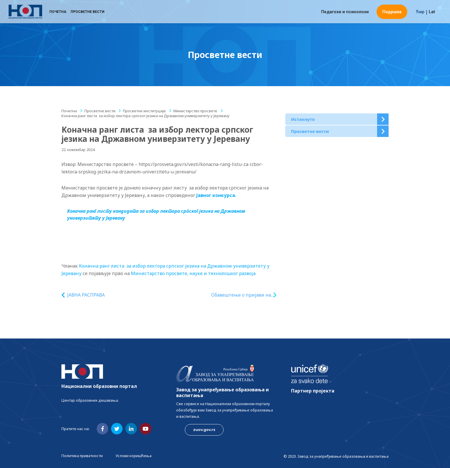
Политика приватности (82, 455)
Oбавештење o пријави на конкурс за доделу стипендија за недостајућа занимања (240, 295)
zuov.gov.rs (204, 429)
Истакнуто (303, 119)
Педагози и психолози (345, 13)
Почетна (57, 13)
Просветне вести (87, 13)
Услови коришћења (134, 455)
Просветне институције (144, 110)
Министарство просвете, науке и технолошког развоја (193, 273)
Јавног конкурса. (216, 195)
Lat (432, 13)
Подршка (391, 13)
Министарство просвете (195, 110)
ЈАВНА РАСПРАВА (86, 295)
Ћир (420, 13)
